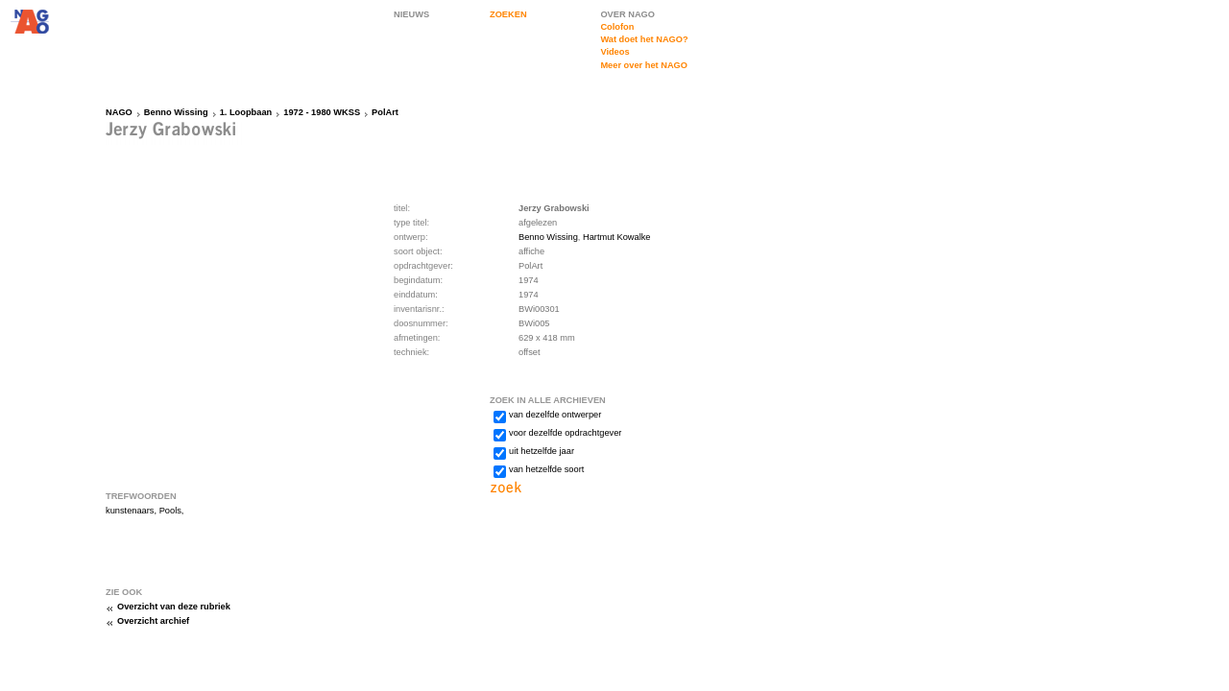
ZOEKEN (508, 14)
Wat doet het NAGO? (643, 39)
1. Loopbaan (246, 112)
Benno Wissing (176, 112)
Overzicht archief (153, 621)
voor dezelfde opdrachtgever (565, 433)
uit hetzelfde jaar (541, 451)
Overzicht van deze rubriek (173, 606)
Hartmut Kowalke (617, 237)
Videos (614, 52)
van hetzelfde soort (546, 469)
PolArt (385, 112)
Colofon (617, 27)
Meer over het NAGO (643, 65)
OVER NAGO (627, 14)
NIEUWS (411, 14)
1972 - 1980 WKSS (321, 112)
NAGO (119, 112)
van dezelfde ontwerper (555, 414)
